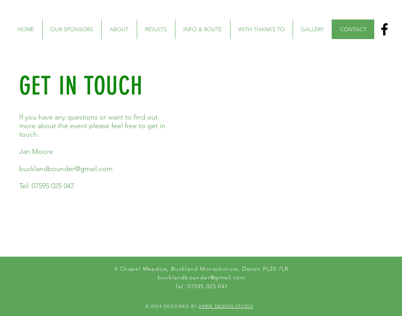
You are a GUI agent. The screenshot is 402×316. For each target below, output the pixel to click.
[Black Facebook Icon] (384, 29)
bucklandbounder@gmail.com (66, 168)
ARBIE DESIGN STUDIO (226, 306)
